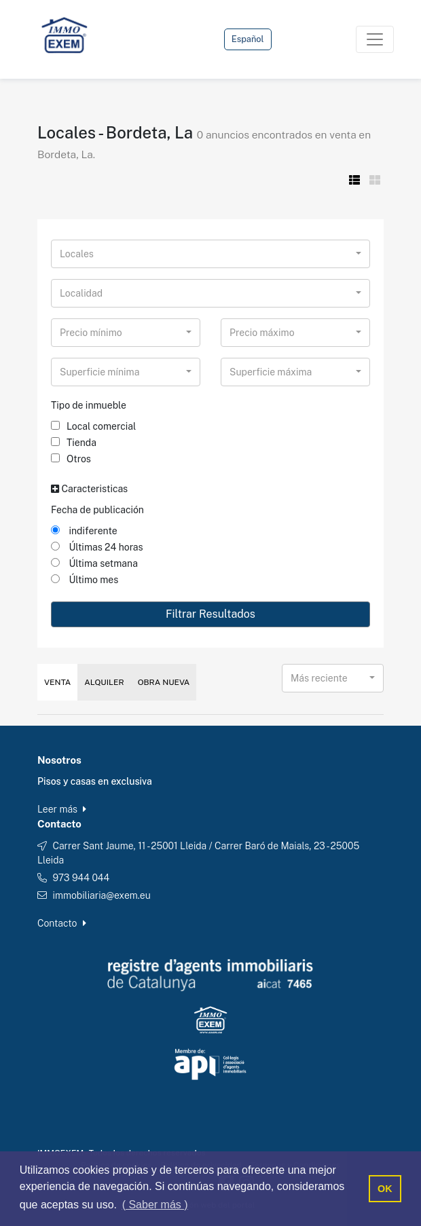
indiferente (84, 530)
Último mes (84, 579)
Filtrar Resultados (210, 614)
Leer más (61, 809)
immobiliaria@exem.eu (101, 895)
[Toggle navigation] (375, 39)
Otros (71, 458)
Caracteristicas (89, 488)
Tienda (73, 442)
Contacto (61, 923)
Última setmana (94, 563)
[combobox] (210, 254)
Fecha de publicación (97, 509)
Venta (57, 682)
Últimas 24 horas (97, 547)
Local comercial (93, 426)
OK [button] (385, 1188)
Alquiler (104, 682)
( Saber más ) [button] (155, 1204)
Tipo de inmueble (88, 405)
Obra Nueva (164, 682)
